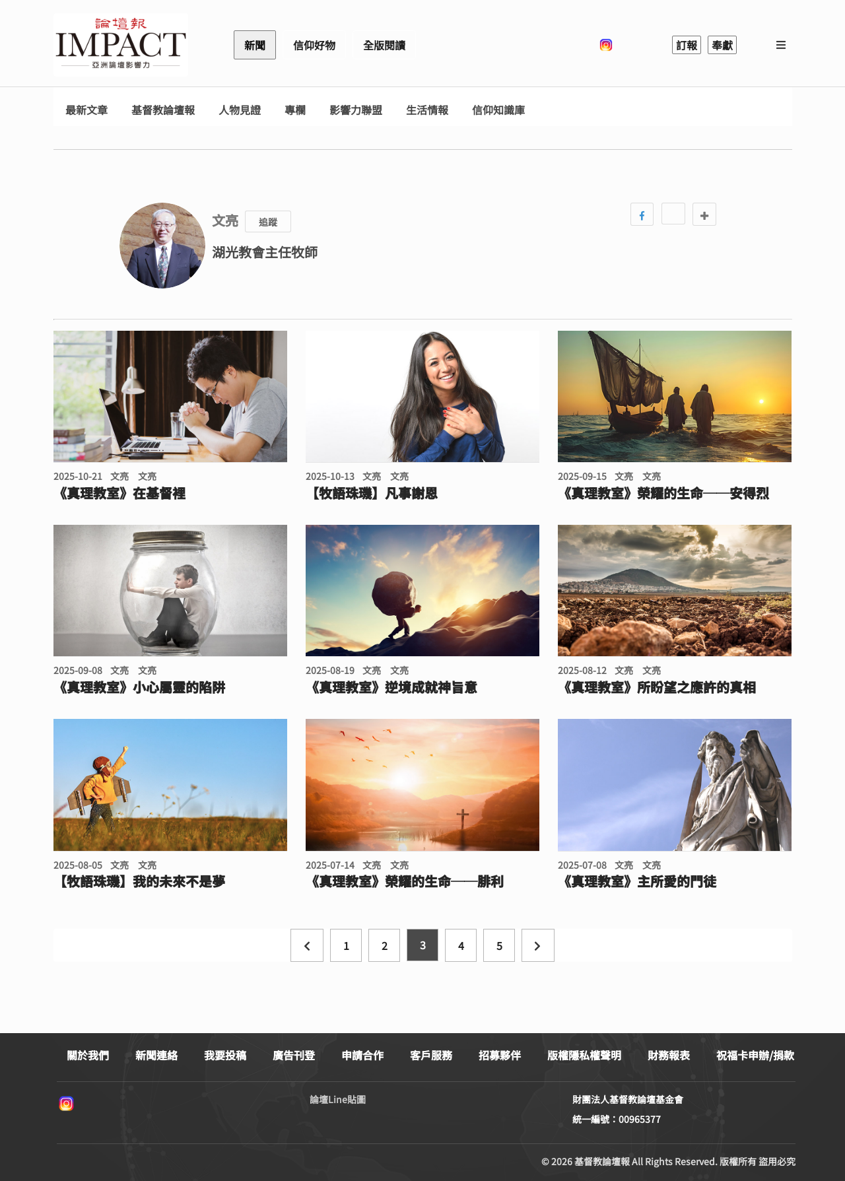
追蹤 (268, 221)
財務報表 (669, 1055)
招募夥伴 (500, 1055)
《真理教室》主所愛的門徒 (637, 881)
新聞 (254, 45)
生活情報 (427, 110)
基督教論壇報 (163, 110)
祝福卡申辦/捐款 (755, 1055)
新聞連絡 (156, 1055)
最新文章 (86, 110)
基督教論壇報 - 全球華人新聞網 (120, 45)
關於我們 (88, 1055)
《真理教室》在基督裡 (119, 493)
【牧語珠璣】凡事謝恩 (372, 493)
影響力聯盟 (355, 110)
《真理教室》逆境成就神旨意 (391, 687)
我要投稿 (225, 1055)
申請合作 (362, 1055)
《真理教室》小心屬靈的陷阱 (139, 687)
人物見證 (240, 110)
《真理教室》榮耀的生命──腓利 (405, 881)
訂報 (686, 45)
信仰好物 (314, 45)
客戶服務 (431, 1055)
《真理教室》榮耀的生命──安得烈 (663, 493)
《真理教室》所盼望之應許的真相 (657, 687)
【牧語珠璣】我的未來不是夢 (139, 881)
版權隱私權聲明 (584, 1055)
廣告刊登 (294, 1055)
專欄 (295, 110)
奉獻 (722, 45)
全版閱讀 (384, 45)
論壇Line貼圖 (338, 1099)
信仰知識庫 (498, 110)
